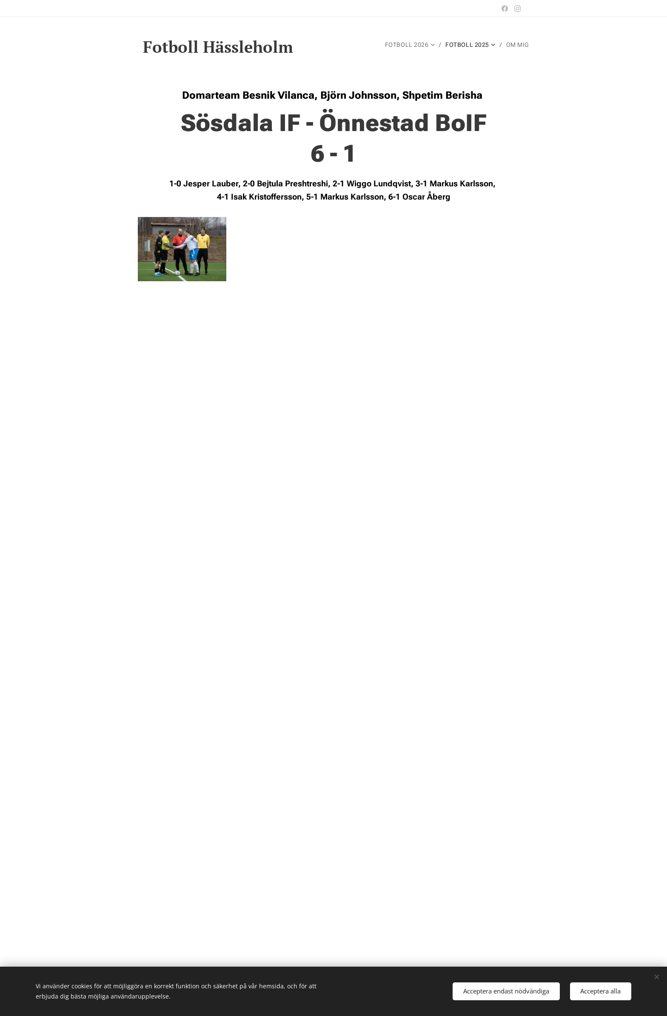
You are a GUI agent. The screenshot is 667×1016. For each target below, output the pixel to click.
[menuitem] (410, 44)
